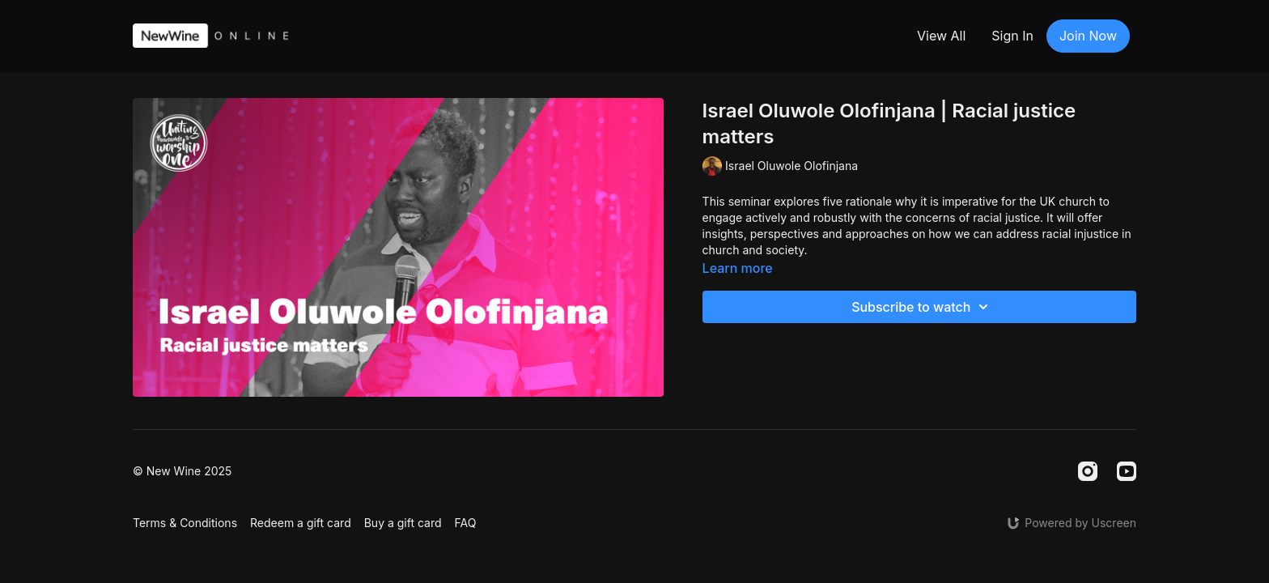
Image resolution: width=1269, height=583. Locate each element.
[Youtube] (1126, 471)
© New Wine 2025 (182, 471)
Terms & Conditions (185, 523)
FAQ (466, 523)
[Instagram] (1087, 471)
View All (941, 36)
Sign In (1012, 36)
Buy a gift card (403, 523)
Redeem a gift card (300, 523)
